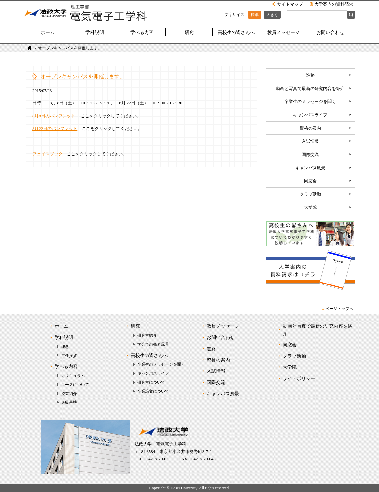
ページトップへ (339, 308)
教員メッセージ (283, 32)
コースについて (75, 384)
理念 (65, 346)
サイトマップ (290, 4)
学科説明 (94, 32)
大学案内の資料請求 (334, 4)
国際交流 (310, 154)
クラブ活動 (310, 194)
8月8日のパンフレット (53, 116)
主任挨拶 (69, 355)
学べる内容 (141, 32)
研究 (189, 32)
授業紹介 (69, 393)
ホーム (48, 32)
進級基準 (69, 402)
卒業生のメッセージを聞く (310, 101)
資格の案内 (310, 128)
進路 (310, 75)
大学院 (310, 207)
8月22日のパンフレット (54, 128)
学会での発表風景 (153, 344)
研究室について (151, 382)
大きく (272, 14)
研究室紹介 (147, 335)
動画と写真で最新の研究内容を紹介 (310, 88)
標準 (255, 14)
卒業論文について (153, 391)
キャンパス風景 (310, 168)
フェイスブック (47, 154)
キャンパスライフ (310, 115)
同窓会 (310, 181)
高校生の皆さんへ (236, 32)
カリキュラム (73, 375)
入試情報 (310, 141)
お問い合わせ (330, 32)
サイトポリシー (299, 378)
